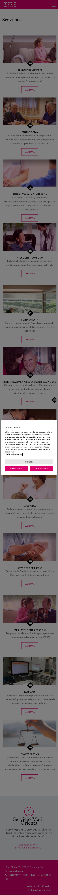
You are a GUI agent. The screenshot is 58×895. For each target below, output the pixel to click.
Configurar (29, 462)
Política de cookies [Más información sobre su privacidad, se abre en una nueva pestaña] (14, 454)
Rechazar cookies (41, 468)
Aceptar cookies (16, 468)
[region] (28, 447)
